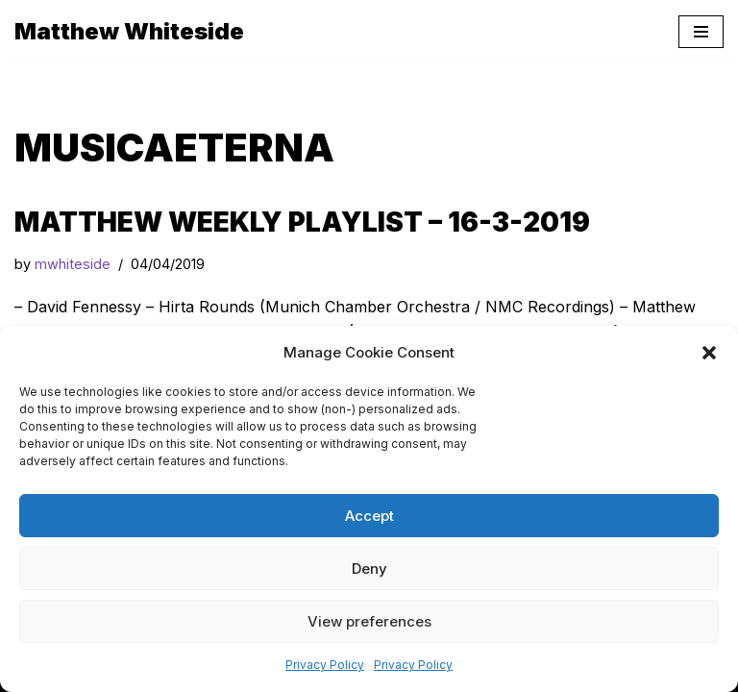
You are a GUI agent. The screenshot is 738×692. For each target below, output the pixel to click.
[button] (709, 352)
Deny (369, 568)
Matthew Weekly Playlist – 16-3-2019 (302, 222)
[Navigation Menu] (701, 31)
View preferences (369, 621)
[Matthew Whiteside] (129, 31)
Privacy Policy (324, 664)
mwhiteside (73, 264)
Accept (369, 516)
